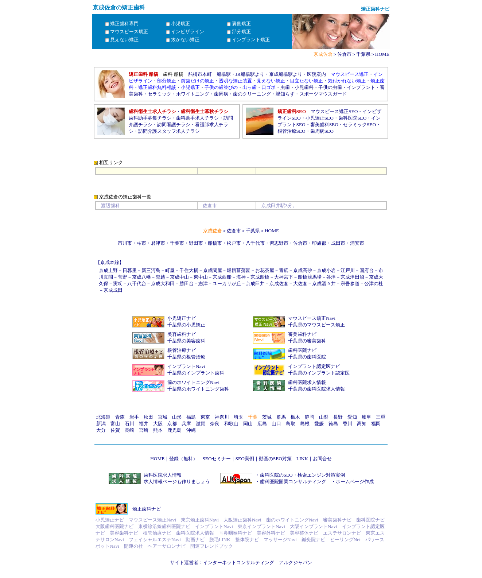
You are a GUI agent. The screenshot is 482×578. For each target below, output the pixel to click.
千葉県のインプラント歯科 (195, 373)
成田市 (338, 243)
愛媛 (319, 423)
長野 (338, 417)
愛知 (352, 417)
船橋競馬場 (310, 277)
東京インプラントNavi (261, 526)
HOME (382, 54)
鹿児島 (174, 430)
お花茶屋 (264, 270)
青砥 (283, 270)
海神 (241, 277)
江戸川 (348, 270)
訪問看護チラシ (173, 124)
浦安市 (357, 243)
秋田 (148, 417)
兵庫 (186, 423)
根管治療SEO (291, 131)
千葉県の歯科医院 (307, 357)
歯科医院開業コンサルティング (293, 481)
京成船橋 (259, 277)
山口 (276, 423)
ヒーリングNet (345, 539)
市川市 (125, 243)
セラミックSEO (359, 124)
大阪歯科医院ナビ (114, 526)
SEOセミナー (216, 458)
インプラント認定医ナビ (314, 366)
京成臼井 (255, 283)
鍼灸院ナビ (313, 539)
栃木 (295, 417)
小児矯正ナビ (181, 318)
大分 (101, 430)
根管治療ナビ (181, 350)
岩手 (134, 417)
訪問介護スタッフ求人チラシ (169, 131)
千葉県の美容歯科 (186, 341)
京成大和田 (163, 283)
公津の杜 (373, 283)
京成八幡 (141, 277)
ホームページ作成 (355, 481)
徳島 (333, 423)
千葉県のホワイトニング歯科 (198, 389)
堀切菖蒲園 (238, 270)
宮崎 (143, 430)
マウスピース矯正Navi (311, 318)
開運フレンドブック (211, 546)
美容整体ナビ (304, 533)
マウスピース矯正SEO (334, 111)
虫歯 (285, 87)
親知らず (285, 94)
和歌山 (231, 423)
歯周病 (221, 94)
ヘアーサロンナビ (167, 546)
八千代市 (255, 243)
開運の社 (133, 546)
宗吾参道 (350, 283)
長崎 (129, 430)
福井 (143, 423)
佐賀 (115, 430)
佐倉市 (344, 54)
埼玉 (238, 417)
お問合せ (322, 458)
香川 (347, 423)
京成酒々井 (324, 283)
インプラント (361, 87)
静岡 (309, 417)
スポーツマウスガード (323, 94)
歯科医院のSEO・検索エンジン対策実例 (302, 475)
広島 (262, 423)
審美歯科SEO (324, 124)
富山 (115, 423)
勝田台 (186, 283)
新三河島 (150, 270)
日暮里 (130, 270)
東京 (205, 417)
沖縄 (191, 430)
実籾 (118, 283)
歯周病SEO (322, 131)
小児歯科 (304, 87)
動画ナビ (195, 539)
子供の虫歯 (330, 87)
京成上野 (108, 270)
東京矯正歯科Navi (200, 520)
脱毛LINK (219, 539)
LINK (302, 458)
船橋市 (215, 243)
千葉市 (177, 243)
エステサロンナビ (342, 533)
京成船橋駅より (285, 74)
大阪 (158, 423)
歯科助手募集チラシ (150, 118)
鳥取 (290, 423)
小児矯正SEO (320, 118)
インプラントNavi (186, 366)
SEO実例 (245, 458)
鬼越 (160, 277)
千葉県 (363, 54)
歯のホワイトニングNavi (193, 382)
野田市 (196, 243)
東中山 (201, 277)
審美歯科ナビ (302, 334)
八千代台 (136, 283)
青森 (120, 417)
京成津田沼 (352, 277)
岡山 (248, 423)
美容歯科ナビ (181, 334)
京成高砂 (302, 270)
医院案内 (316, 74)
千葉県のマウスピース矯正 (316, 324)
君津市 (158, 243)
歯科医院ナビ (302, 350)
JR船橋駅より (250, 74)
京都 (172, 423)
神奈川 (222, 417)
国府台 (366, 270)
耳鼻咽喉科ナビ (235, 533)
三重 (380, 417)
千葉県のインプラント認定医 (319, 373)
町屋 (170, 270)
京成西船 (222, 277)
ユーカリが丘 (227, 283)
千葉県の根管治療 (186, 357)
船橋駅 (224, 74)
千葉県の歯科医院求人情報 (316, 389)
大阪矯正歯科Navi (242, 520)
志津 (203, 283)
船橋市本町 (200, 74)
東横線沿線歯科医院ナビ (164, 526)
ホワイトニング (192, 94)
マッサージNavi (280, 539)
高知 (361, 423)
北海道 (103, 417)
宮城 (162, 417)
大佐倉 (300, 283)
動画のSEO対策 (275, 458)
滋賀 (200, 423)
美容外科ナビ (271, 533)
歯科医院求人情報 (307, 382)
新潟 (101, 423)
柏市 (141, 243)
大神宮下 (283, 277)
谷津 (331, 277)
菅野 (122, 277)
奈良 (214, 423)
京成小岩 (326, 270)
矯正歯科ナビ (146, 509)
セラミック (159, 94)
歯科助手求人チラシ (197, 118)
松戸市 (234, 243)
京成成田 (113, 290)
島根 (305, 423)
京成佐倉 (278, 283)
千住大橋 (188, 270)
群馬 (281, 417)
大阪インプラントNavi (313, 526)
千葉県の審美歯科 (307, 341)
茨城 (267, 417)
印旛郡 (319, 243)
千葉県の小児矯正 (186, 324)
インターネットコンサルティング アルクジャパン (257, 562)
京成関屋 (212, 270)
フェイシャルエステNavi (155, 539)
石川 (129, 423)
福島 (191, 417)
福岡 (376, 423)
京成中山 (179, 277)
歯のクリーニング (252, 94)
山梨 (324, 417)
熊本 (158, 430)
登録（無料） (183, 458)
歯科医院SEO (352, 118)
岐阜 (366, 417)
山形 (177, 417)
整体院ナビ (247, 539)
